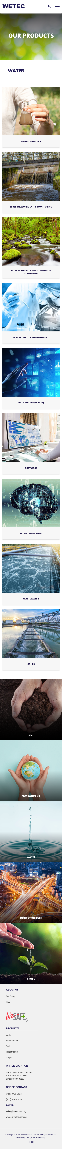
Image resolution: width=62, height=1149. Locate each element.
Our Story (10, 996)
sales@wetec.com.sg (16, 1111)
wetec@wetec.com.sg (16, 1117)
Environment (12, 1040)
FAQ (8, 1002)
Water (9, 1035)
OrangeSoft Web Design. (36, 1137)
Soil (7, 1046)
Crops (9, 1057)
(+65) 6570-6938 (14, 1099)
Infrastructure (12, 1052)
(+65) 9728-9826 (14, 1094)
